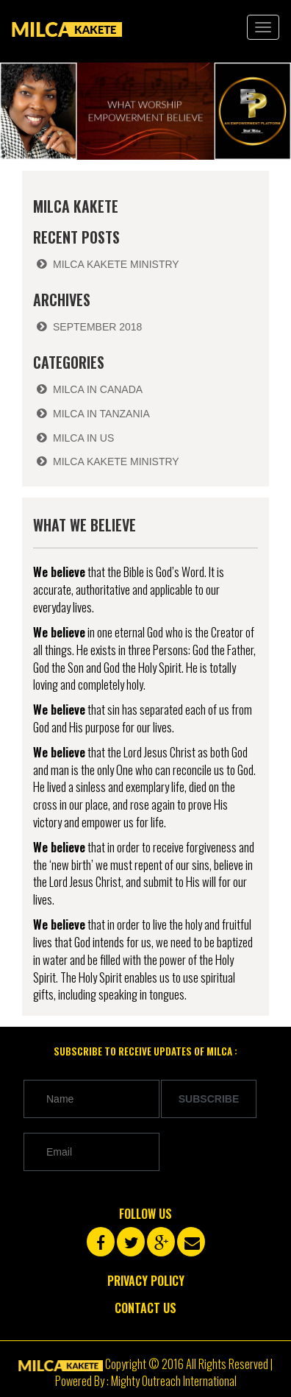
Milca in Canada (98, 389)
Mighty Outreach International (174, 1381)
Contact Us (145, 1308)
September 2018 (97, 327)
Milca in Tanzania (101, 414)
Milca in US (83, 438)
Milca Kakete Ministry (116, 264)
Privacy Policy (145, 1281)
